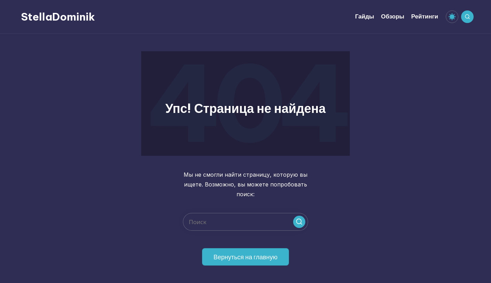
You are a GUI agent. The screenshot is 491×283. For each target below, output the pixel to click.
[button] (299, 222)
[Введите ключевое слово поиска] (245, 222)
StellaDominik (58, 16)
